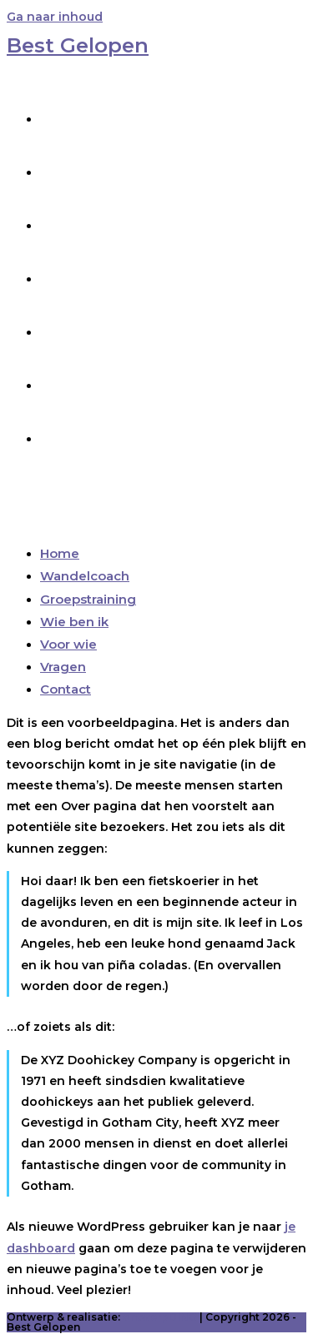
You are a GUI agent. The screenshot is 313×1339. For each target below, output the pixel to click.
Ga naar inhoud (55, 16)
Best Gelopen (78, 45)
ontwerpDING (160, 1317)
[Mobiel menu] (50, 503)
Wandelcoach (84, 576)
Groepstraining (88, 599)
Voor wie (68, 644)
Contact (65, 689)
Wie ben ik (74, 622)
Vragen (63, 666)
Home (59, 553)
